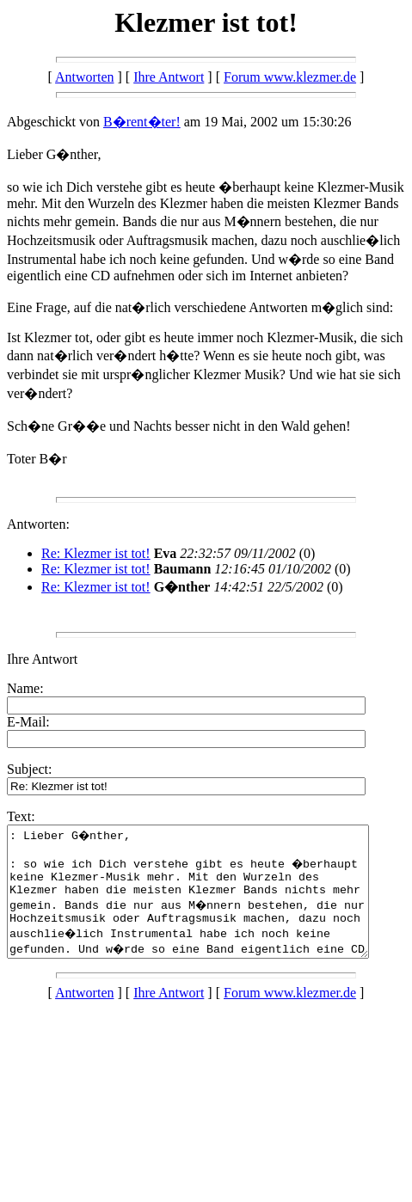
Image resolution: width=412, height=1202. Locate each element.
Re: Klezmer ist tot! (96, 553)
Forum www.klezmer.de (290, 77)
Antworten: (38, 524)
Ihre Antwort (168, 77)
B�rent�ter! (142, 121)
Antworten (84, 77)
